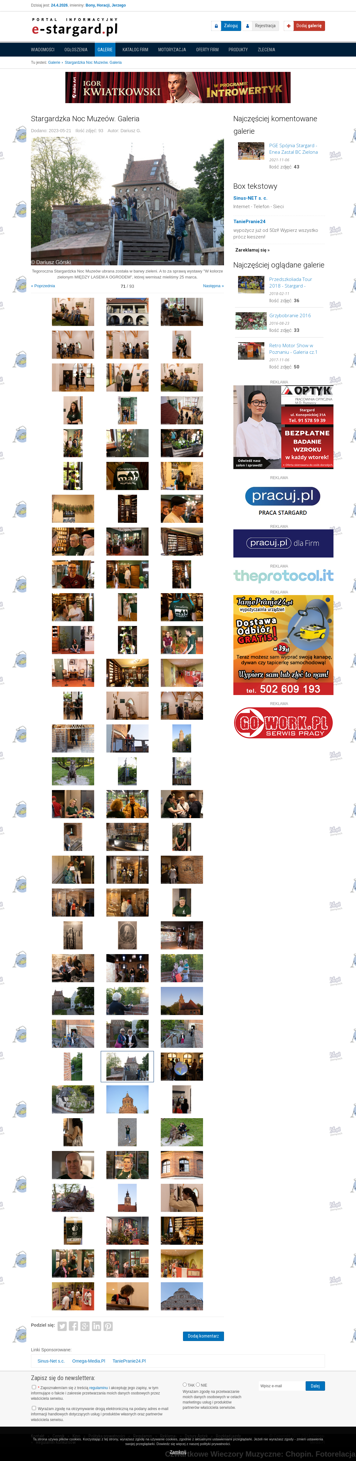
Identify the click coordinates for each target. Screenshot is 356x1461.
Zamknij (178, 1451)
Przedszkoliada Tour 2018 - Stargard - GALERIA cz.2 (290, 282)
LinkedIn (97, 1326)
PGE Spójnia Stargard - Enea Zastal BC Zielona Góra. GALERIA (293, 148)
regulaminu (98, 1388)
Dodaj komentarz (203, 1336)
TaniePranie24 (249, 221)
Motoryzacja (172, 49)
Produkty (238, 49)
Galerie (105, 49)
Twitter (62, 1326)
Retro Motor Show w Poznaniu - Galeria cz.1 (293, 348)
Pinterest (108, 1326)
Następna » (213, 285)
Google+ (85, 1326)
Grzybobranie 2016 (290, 315)
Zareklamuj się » (252, 250)
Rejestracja (265, 25)
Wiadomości (42, 49)
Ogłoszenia (76, 49)
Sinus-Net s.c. (51, 1360)
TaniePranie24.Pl (129, 1360)
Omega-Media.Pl (88, 1360)
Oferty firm (207, 49)
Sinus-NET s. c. (250, 198)
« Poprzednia (43, 285)
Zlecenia (266, 49)
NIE (201, 1385)
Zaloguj (231, 25)
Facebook (73, 1326)
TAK (189, 1385)
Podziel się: (43, 1325)
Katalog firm (135, 49)
